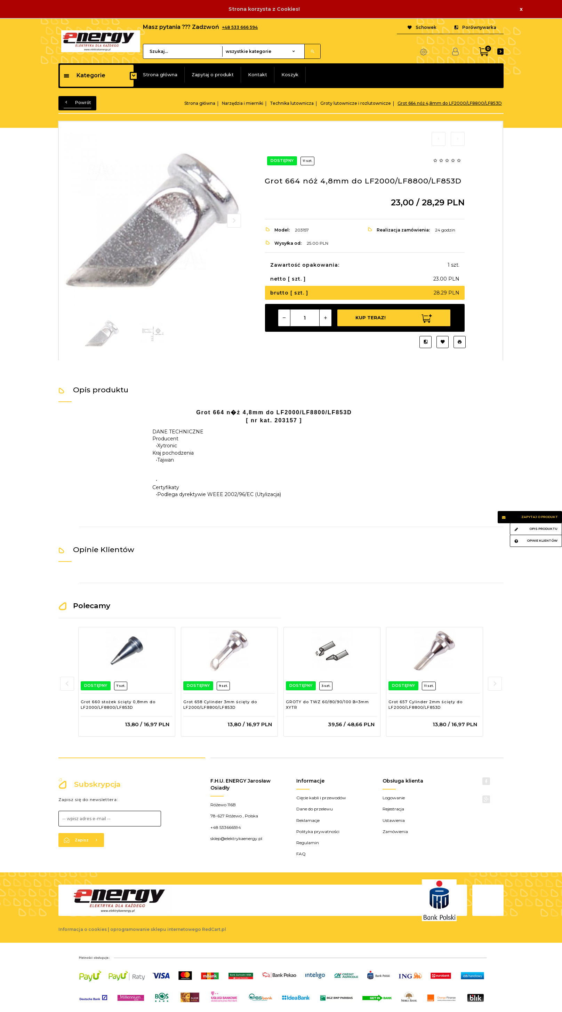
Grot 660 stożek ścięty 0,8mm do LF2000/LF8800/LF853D (118, 704)
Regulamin (307, 842)
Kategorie (84, 75)
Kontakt (257, 74)
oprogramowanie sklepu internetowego (155, 929)
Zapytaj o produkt (213, 74)
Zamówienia (395, 831)
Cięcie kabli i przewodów (321, 797)
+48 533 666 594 (240, 27)
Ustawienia (394, 820)
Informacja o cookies (82, 929)
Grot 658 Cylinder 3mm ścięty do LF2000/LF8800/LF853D (220, 704)
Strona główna (160, 74)
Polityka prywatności (317, 831)
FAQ (301, 853)
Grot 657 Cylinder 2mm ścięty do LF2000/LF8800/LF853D (425, 704)
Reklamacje (308, 820)
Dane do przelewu (314, 808)
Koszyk (289, 74)
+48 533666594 (225, 827)
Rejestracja (393, 808)
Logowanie (394, 797)
